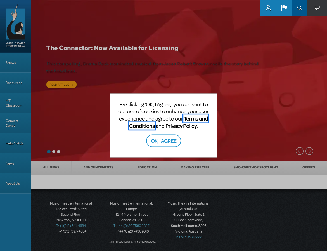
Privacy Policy (181, 125)
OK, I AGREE (163, 140)
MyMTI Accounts (268, 8)
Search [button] (299, 8)
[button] (284, 8)
